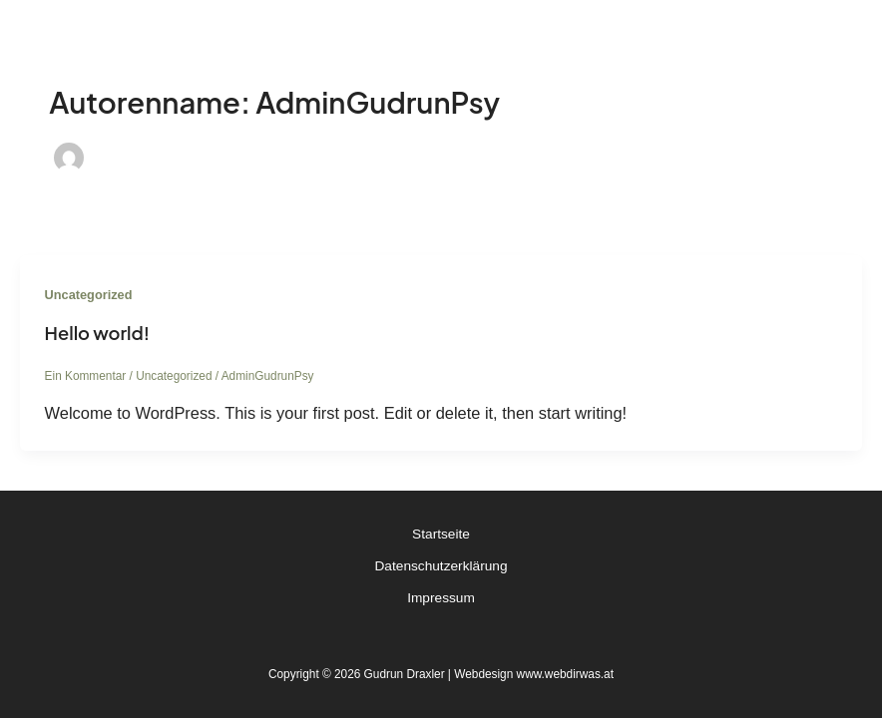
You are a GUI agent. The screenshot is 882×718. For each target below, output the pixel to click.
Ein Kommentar (86, 376)
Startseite (441, 534)
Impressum (441, 597)
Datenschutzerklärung (441, 565)
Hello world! (97, 332)
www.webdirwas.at (565, 674)
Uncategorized (89, 294)
